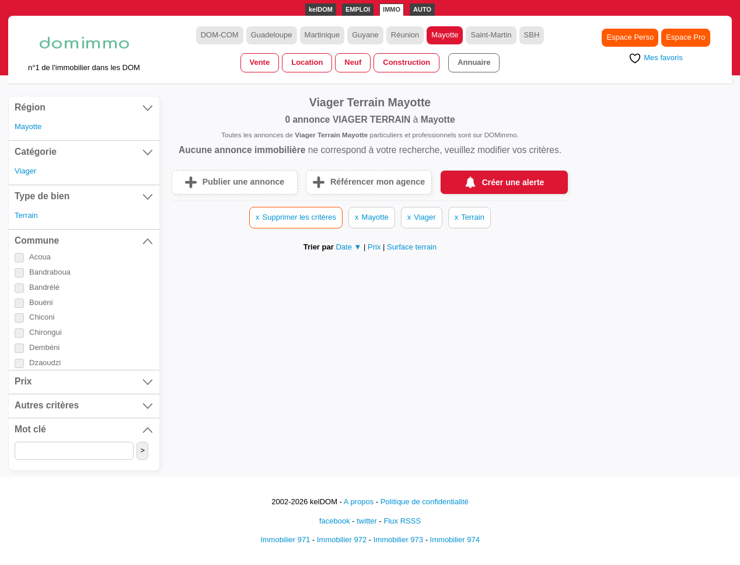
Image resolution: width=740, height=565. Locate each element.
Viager (25, 171)
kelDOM (321, 9)
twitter (367, 521)
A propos (359, 501)
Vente (260, 62)
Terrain (26, 215)
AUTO (422, 9)
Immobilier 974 (455, 539)
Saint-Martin (490, 34)
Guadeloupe (271, 34)
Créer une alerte (513, 182)
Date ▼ (348, 246)
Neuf (352, 62)
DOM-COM (220, 34)
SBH (532, 34)
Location (307, 62)
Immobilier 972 (341, 539)
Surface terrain (412, 246)
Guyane (365, 34)
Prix (375, 246)
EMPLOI (357, 9)
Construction (406, 62)
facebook (334, 521)
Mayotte (444, 34)
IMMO (391, 9)
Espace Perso (630, 37)
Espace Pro (685, 37)
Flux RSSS (402, 521)
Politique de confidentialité (425, 501)
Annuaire (474, 62)
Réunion (405, 34)
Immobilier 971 (285, 539)
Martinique (322, 34)
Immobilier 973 (398, 539)
